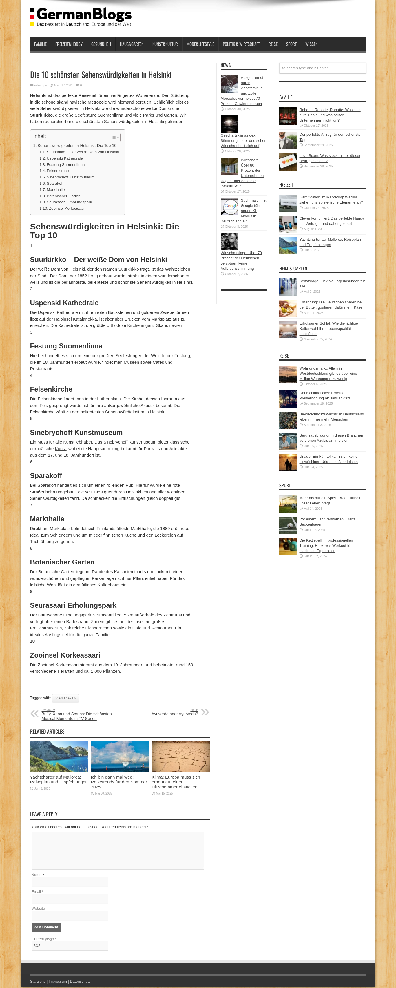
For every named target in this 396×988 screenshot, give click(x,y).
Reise (273, 44)
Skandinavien (65, 698)
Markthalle (56, 189)
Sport (291, 44)
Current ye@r (44, 939)
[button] (112, 137)
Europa (42, 85)
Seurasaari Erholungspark (69, 202)
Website (38, 909)
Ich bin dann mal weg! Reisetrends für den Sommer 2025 (119, 782)
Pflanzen (111, 671)
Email (36, 892)
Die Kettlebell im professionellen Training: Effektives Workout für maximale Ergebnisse (326, 545)
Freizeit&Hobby (69, 44)
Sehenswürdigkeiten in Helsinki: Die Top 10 (76, 145)
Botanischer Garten (63, 196)
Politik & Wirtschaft (241, 44)
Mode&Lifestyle (200, 44)
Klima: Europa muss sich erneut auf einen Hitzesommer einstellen (176, 782)
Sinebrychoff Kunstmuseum (70, 177)
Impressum (58, 982)
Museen (131, 362)
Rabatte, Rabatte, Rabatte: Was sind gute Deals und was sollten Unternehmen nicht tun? (330, 115)
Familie (40, 44)
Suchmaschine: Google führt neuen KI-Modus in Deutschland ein (244, 210)
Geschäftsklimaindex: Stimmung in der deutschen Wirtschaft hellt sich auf (244, 140)
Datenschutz (81, 982)
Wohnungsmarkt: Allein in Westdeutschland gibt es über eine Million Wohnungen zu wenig (328, 373)
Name (37, 875)
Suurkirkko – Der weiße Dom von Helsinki (83, 152)
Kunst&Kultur (165, 44)
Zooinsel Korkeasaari (67, 208)
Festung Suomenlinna (66, 164)
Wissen (311, 44)
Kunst (60, 448)
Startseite (38, 982)
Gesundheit (101, 44)
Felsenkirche (58, 171)
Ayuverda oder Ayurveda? (162, 712)
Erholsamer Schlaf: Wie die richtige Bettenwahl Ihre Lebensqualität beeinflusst (329, 328)
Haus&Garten (132, 44)
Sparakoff (55, 183)
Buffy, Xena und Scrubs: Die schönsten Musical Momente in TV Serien (77, 714)
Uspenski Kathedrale (65, 158)
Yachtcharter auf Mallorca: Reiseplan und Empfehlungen (59, 779)
